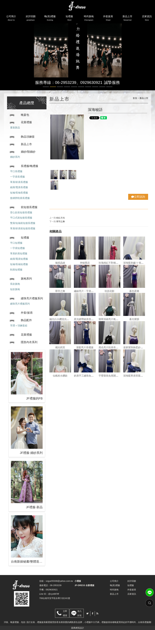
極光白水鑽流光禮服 (60, 319)
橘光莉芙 (60, 347)
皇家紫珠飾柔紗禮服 (134, 347)
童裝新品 (15, 127)
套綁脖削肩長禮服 (20, 198)
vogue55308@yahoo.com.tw (59, 581)
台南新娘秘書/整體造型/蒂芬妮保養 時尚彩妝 (27, 561)
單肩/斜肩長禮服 (19, 182)
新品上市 (127, 18)
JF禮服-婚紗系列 (31, 452)
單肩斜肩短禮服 (18, 253)
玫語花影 (109, 291)
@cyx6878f (53, 594)
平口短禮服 (16, 243)
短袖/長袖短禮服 (19, 264)
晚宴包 (25, 114)
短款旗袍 (15, 289)
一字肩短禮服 (17, 248)
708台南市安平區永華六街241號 (54, 598)
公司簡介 (11, 18)
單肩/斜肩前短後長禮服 (22, 228)
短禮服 (69, 18)
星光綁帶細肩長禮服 (85, 319)
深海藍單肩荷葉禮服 (134, 375)
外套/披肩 (27, 312)
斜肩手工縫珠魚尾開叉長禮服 (90, 375)
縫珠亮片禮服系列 (32, 298)
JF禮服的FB (34, 398)
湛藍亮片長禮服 (84, 347)
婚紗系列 (15, 157)
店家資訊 (147, 18)
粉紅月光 (60, 218)
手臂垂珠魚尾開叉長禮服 (112, 375)
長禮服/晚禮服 (29, 166)
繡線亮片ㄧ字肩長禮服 (86, 291)
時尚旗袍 (89, 18)
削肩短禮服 (16, 269)
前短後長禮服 (29, 207)
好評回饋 (31, 18)
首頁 (135, 98)
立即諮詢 (138, 196)
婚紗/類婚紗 (28, 151)
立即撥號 (65, 613)
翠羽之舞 (60, 221)
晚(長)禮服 (50, 18)
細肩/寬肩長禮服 (19, 187)
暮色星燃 (134, 291)
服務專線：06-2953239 (55, 82)
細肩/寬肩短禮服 (19, 259)
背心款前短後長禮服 (21, 212)
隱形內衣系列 (29, 342)
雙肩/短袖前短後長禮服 (22, 223)
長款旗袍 (15, 284)
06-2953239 (55, 585)
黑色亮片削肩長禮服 (110, 347)
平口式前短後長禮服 (21, 217)
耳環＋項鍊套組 (18, 325)
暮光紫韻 (134, 319)
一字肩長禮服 (17, 176)
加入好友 (79, 613)
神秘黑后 (85, 263)
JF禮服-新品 (34, 507)
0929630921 (91, 82)
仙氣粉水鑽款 (60, 375)
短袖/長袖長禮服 (19, 192)
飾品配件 (26, 320)
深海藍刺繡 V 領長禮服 (135, 263)
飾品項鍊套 (28, 136)
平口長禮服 (16, 171)
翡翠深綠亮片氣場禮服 (111, 319)
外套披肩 (108, 18)
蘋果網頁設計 (77, 628)
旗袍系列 (26, 278)
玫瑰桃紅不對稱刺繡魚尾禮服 (114, 263)
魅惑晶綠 (60, 263)
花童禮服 (26, 122)
